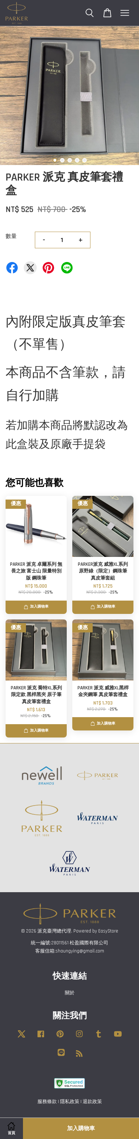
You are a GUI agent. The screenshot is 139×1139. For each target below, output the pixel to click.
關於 (70, 993)
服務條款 (47, 1102)
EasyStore (108, 931)
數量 (11, 236)
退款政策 (92, 1102)
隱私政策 (69, 1102)
